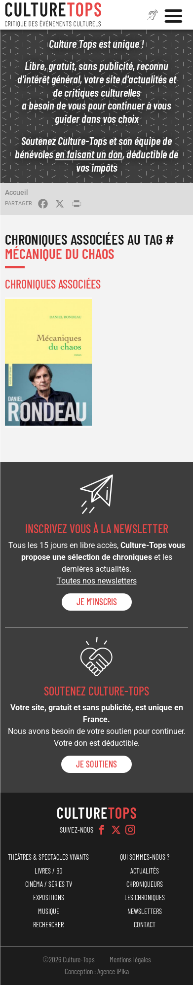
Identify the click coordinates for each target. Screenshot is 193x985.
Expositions (48, 897)
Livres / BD (49, 871)
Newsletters (144, 911)
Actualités (144, 871)
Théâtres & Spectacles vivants (48, 857)
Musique (48, 911)
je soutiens (96, 764)
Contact (144, 924)
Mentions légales (130, 959)
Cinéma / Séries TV (48, 884)
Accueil (16, 192)
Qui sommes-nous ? (144, 857)
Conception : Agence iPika (97, 971)
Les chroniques (144, 897)
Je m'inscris (97, 601)
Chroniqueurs (144, 884)
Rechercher (48, 924)
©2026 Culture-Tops (68, 959)
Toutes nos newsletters (97, 580)
